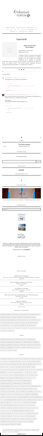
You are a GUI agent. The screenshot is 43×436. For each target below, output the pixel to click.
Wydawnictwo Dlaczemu (21, 328)
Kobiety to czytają (25, 375)
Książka (4, 71)
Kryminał (17, 342)
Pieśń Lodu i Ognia (20, 394)
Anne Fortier (18, 358)
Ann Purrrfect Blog (10, 77)
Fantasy (16, 344)
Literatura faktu (18, 380)
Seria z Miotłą (14, 402)
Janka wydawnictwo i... (6, 325)
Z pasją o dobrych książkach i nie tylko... (21, 282)
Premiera (25, 71)
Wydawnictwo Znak (34, 314)
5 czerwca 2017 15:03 (29, 108)
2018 (22, 29)
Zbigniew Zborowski (5, 424)
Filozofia (3, 350)
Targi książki (4, 405)
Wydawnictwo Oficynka (29, 317)
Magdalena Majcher (25, 386)
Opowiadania (38, 391)
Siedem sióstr (26, 402)
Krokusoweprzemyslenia (21, 156)
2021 (11, 29)
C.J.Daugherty (4, 361)
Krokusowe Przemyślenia (15, 86)
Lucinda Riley (16, 386)
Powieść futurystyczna (27, 347)
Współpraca (30, 27)
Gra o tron (12, 369)
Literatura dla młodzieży (6, 342)
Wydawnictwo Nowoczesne (35, 328)
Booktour (39, 358)
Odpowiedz (8, 81)
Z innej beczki (14, 421)
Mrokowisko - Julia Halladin (21, 296)
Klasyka (37, 344)
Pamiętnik (10, 347)
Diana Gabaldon (31, 361)
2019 (19, 29)
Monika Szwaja (33, 388)
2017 (26, 29)
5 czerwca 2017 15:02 (29, 86)
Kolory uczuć (34, 375)
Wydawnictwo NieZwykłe (6, 322)
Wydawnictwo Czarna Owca (7, 328)
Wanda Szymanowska (30, 405)
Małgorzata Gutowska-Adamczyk (8, 388)
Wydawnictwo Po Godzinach (19, 416)
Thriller (23, 344)
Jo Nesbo (34, 372)
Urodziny (22, 405)
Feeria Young (24, 314)
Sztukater (15, 314)
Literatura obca (30, 339)
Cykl (19, 361)
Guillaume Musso (20, 369)
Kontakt (30, 31)
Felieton (37, 347)
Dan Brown (24, 361)
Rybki (35, 399)
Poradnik (17, 347)
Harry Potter (33, 369)
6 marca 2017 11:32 (33, 94)
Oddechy (23, 391)
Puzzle (2, 399)
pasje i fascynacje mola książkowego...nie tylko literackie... (21, 294)
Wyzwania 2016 (32, 29)
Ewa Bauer (8, 364)
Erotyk (2, 364)
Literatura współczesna (6, 386)
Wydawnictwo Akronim (19, 325)
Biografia (3, 347)
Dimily (38, 361)
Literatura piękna (27, 342)
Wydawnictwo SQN (31, 325)
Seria (8, 402)
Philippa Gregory (10, 394)
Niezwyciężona (12, 391)
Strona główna (10, 27)
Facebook (20, 364)
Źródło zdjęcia (10, 58)
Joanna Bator (4, 375)
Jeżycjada (28, 372)
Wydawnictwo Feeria (32, 71)
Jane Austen (9, 372)
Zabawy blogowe (22, 421)
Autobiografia (26, 358)
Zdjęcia (13, 424)
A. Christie (3, 358)
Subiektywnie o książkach (21, 276)
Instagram (3, 372)
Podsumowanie (34, 394)
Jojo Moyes (10, 375)
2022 (8, 29)
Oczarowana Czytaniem (21, 288)
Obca (18, 391)
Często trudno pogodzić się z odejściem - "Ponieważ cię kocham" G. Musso (21, 199)
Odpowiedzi (9, 83)
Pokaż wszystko (21, 306)
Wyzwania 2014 (23, 31)
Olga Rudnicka (30, 391)
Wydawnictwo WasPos (5, 317)
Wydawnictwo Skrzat (32, 322)
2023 (36, 27)
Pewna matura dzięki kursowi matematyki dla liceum (21, 302)
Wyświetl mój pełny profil (24, 146)
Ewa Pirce (14, 364)
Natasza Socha (4, 391)
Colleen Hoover (12, 361)
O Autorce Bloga (20, 27)
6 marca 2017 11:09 (21, 77)
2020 (15, 29)
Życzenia (18, 424)
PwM (6, 399)
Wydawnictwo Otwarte (20, 322)
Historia (2, 344)
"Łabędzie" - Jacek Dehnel (21, 283)
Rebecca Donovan (13, 399)
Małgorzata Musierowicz (22, 388)
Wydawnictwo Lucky (28, 410)
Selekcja (40, 399)
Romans (9, 344)
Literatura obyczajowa (11, 71)
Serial (20, 402)
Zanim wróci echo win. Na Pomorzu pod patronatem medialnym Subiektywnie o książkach (21, 277)
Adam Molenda (10, 358)
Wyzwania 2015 (14, 31)
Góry (27, 369)
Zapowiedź (38, 71)
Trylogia (16, 405)
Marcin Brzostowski (36, 386)
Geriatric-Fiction (11, 350)
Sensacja (30, 344)
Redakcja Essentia (21, 301)
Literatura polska (19, 71)
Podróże (35, 342)
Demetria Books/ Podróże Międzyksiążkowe (17, 94)
